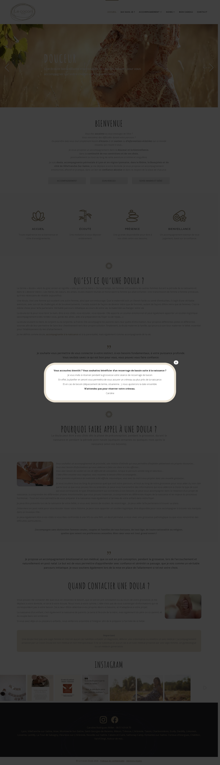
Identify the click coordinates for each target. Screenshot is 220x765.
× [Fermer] (176, 362)
